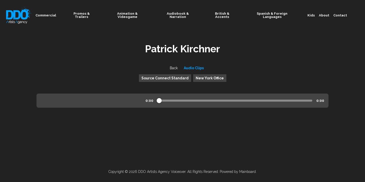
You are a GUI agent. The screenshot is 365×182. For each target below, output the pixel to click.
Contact (340, 15)
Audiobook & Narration (185, 15)
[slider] (159, 100)
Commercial (48, 15)
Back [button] (169, 68)
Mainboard (247, 172)
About (324, 15)
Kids (311, 15)
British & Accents (229, 15)
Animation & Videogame (135, 15)
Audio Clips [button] (194, 68)
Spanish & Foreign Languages (280, 15)
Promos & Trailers (88, 15)
